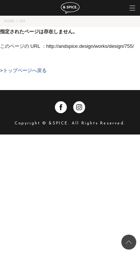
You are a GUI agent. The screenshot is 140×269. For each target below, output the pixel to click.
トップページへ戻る (25, 70)
